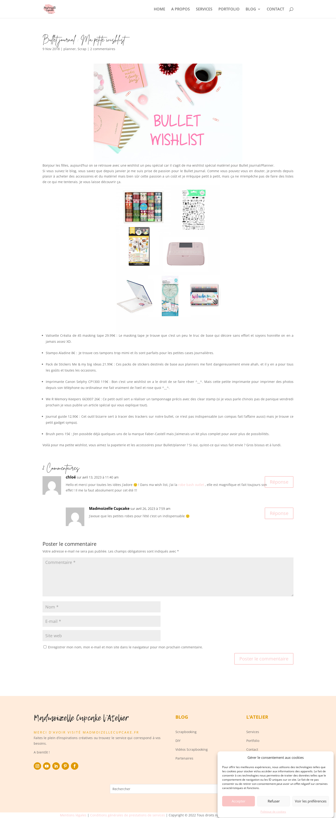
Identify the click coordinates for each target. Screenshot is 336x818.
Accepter (238, 808)
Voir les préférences (310, 808)
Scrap (82, 49)
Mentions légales (73, 815)
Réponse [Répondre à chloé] (279, 482)
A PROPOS (180, 9)
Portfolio (252, 740)
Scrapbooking (186, 732)
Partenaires (184, 758)
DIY (178, 740)
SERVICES (204, 9)
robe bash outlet (191, 484)
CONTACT (275, 9)
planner (69, 49)
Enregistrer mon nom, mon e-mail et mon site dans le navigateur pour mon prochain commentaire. (125, 647)
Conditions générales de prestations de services (127, 815)
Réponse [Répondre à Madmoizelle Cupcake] (279, 513)
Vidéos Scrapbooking (191, 749)
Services (252, 732)
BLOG (251, 9)
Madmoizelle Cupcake (109, 508)
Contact (252, 749)
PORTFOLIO (229, 9)
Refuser (274, 808)
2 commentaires (102, 49)
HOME (159, 9)
